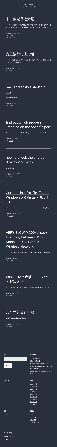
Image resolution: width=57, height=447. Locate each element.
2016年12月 (34, 404)
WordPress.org (34, 422)
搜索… (5, 355)
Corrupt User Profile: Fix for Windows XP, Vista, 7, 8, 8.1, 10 (27, 197)
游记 (10, 37)
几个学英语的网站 (20, 312)
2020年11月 (34, 394)
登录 (31, 414)
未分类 (11, 35)
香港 (14, 37)
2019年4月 (33, 396)
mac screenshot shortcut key (39, 363)
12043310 (11, 436)
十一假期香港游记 (20, 19)
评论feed (33, 420)
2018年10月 (34, 399)
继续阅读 (45, 27)
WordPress (9, 440)
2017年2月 (33, 402)
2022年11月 (34, 391)
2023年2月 (33, 386)
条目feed (33, 417)
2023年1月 (33, 389)
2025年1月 (33, 384)
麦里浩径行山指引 (20, 54)
